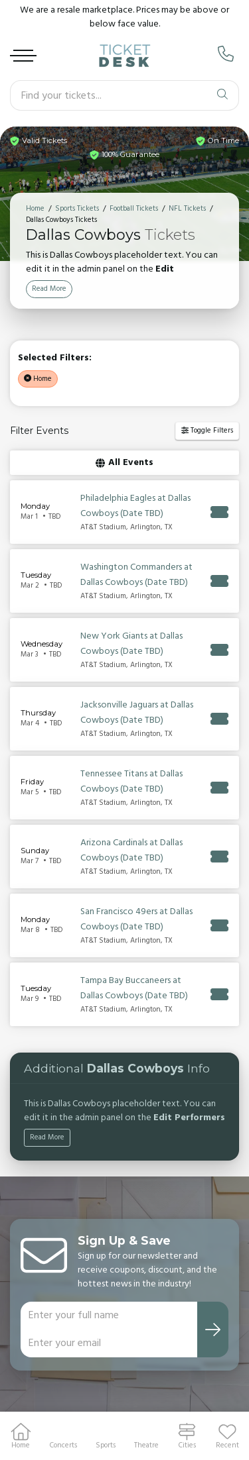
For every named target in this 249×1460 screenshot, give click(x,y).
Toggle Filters (207, 429)
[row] (124, 511)
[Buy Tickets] (219, 511)
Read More (49, 287)
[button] (227, 1436)
